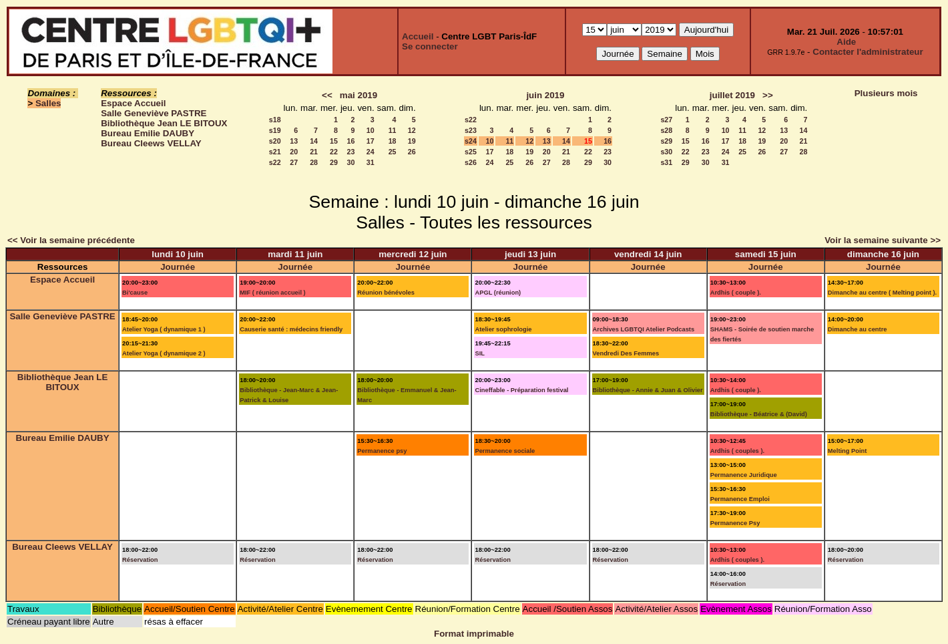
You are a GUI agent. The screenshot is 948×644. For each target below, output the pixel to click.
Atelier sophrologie (503, 329)
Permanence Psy (735, 523)
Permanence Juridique (743, 475)
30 (351, 162)
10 (371, 130)
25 (393, 152)
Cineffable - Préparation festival (521, 390)
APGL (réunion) (498, 292)
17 (371, 141)
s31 (666, 162)
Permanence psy (382, 451)
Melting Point (847, 451)
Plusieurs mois (886, 93)
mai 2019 (358, 95)
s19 (275, 130)
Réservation (140, 559)
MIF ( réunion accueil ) (272, 292)
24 (371, 152)
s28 (666, 130)
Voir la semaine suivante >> (882, 240)
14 (314, 141)
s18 (275, 120)
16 (351, 141)
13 (294, 141)
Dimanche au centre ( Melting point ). (882, 292)
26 (412, 152)
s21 (275, 152)
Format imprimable (474, 634)
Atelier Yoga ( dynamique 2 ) (164, 353)
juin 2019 (545, 95)
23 (351, 152)
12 (412, 130)
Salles (48, 103)
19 (412, 141)
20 (294, 152)
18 (393, 141)
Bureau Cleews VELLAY (151, 143)
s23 (471, 130)
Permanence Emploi (740, 499)
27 (294, 162)
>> (767, 95)
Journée (177, 267)
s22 (275, 162)
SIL (480, 353)
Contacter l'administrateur (867, 52)
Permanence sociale (505, 451)
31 (371, 162)
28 (314, 162)
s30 (666, 152)
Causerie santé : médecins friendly (291, 329)
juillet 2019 (732, 95)
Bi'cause (135, 292)
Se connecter (430, 46)
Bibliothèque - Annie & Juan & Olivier (648, 390)
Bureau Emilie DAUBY (147, 133)
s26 (471, 162)
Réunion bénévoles (386, 292)
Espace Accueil (133, 103)
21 (314, 152)
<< (327, 95)
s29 (666, 141)
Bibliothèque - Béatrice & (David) (758, 414)
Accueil (417, 36)
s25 (471, 152)
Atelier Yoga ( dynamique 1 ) (164, 329)
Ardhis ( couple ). (735, 292)
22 (334, 152)
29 (334, 162)
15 (334, 141)
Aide (846, 42)
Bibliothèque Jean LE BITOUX (164, 123)
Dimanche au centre (857, 329)
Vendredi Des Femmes (626, 353)
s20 (275, 141)
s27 (666, 120)
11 (393, 130)
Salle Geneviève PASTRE (153, 113)
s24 (471, 141)
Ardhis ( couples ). (737, 451)
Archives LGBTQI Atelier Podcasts (644, 329)
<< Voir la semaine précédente (71, 240)
